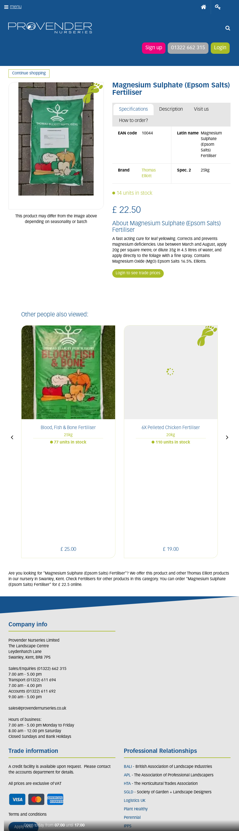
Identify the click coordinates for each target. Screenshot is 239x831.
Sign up (153, 48)
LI (14, 773)
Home (204, 7)
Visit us (201, 109)
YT (65, 773)
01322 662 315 (188, 48)
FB (26, 773)
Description (171, 109)
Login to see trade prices (138, 273)
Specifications (133, 109)
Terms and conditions (27, 719)
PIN (52, 773)
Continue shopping (29, 73)
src (228, 28)
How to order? (133, 120)
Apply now (23, 732)
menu (15, 7)
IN (38, 773)
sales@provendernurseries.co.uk (37, 613)
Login (220, 48)
